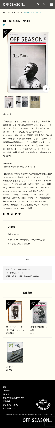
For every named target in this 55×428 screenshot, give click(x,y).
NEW (37, 239)
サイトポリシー (9, 408)
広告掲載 (6, 401)
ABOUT (6, 394)
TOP (4, 387)
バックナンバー (27, 239)
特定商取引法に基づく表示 (13, 398)
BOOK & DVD (23, 244)
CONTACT (7, 391)
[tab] (27, 259)
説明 (27, 260)
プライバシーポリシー (12, 405)
